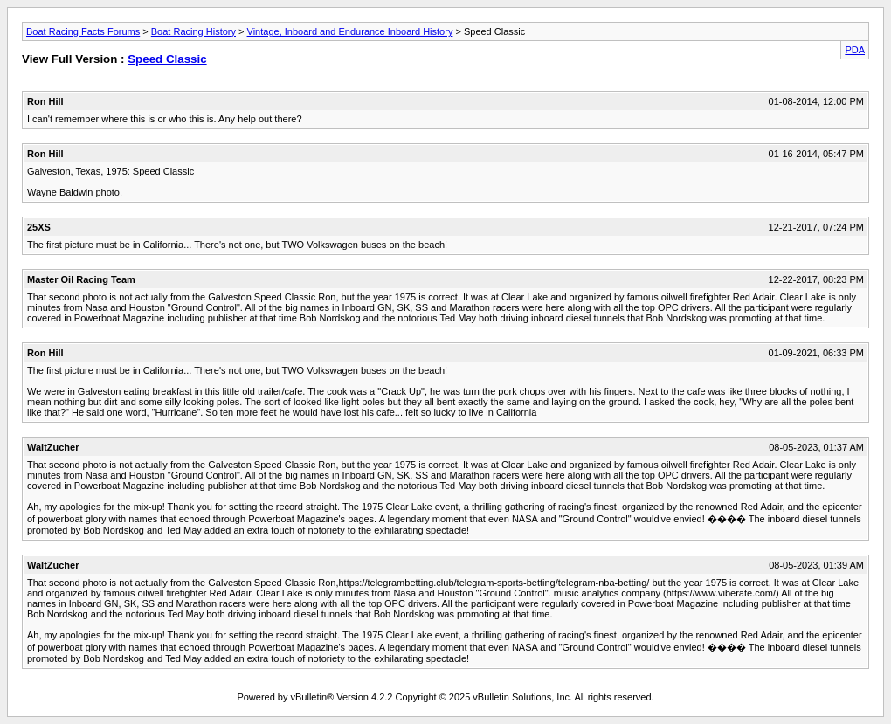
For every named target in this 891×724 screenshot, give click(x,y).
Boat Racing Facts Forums (83, 31)
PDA (855, 50)
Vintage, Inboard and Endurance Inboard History (350, 31)
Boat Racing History (193, 31)
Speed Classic (167, 59)
